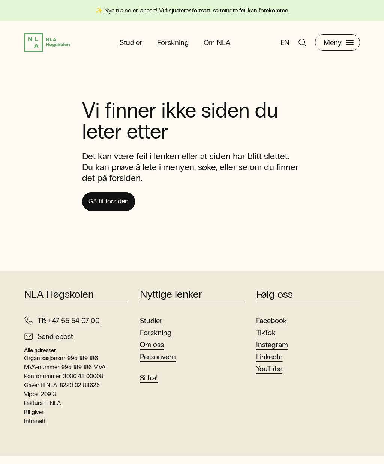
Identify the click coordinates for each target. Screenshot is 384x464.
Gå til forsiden (113, 208)
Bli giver (34, 420)
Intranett (35, 429)
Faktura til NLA (42, 411)
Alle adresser (40, 358)
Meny (339, 45)
